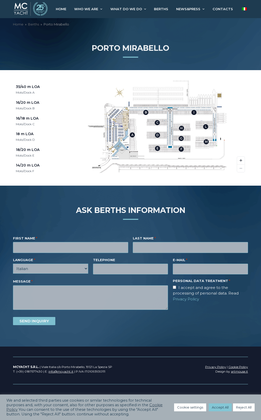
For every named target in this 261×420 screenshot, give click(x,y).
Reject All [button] (244, 407)
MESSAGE (23, 281)
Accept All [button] (220, 407)
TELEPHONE (104, 260)
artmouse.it (239, 371)
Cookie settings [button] (190, 407)
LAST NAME (144, 238)
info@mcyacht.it (60, 371)
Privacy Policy (186, 299)
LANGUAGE (24, 260)
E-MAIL (180, 260)
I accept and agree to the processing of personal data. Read (206, 293)
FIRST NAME (25, 238)
